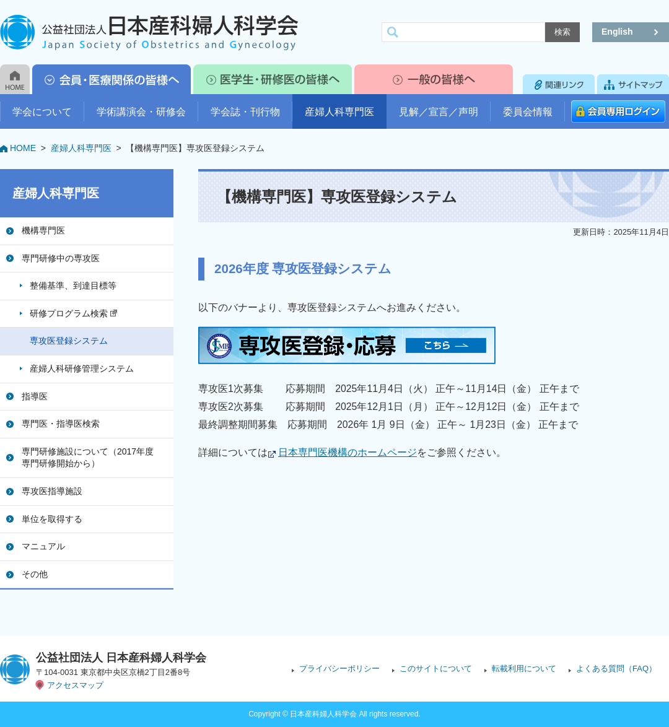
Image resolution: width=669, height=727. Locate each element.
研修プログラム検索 (73, 313)
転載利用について (524, 668)
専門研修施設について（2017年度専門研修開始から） (88, 457)
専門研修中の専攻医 (61, 258)
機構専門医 (43, 230)
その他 (35, 574)
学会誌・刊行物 (245, 112)
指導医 (35, 396)
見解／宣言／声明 (438, 112)
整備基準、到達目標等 (73, 285)
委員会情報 (528, 112)
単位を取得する (52, 519)
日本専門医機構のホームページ (347, 452)
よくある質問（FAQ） (616, 668)
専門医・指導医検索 (61, 424)
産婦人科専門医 (339, 112)
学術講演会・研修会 (141, 112)
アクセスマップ (75, 685)
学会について (42, 112)
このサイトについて (436, 668)
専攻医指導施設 (52, 491)
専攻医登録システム (69, 341)
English (617, 32)
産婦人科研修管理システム (82, 368)
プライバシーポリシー (339, 668)
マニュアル (43, 546)
